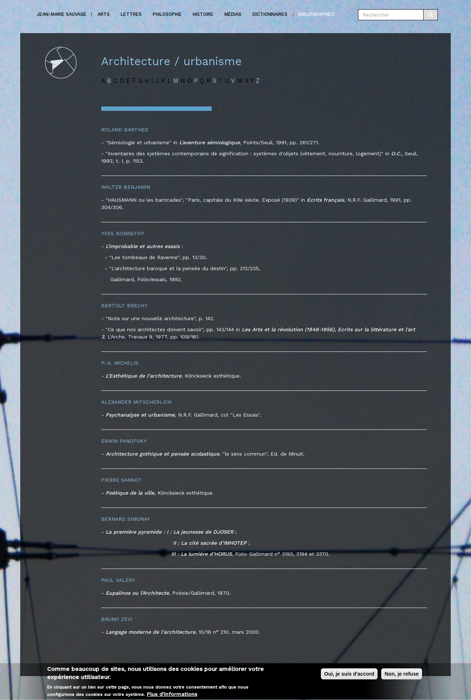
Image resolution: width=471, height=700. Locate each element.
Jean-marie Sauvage (61, 14)
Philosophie (167, 14)
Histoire (203, 14)
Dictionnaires (269, 14)
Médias (232, 14)
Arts (104, 14)
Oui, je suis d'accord (349, 677)
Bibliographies (316, 14)
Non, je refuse (402, 677)
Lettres (131, 14)
